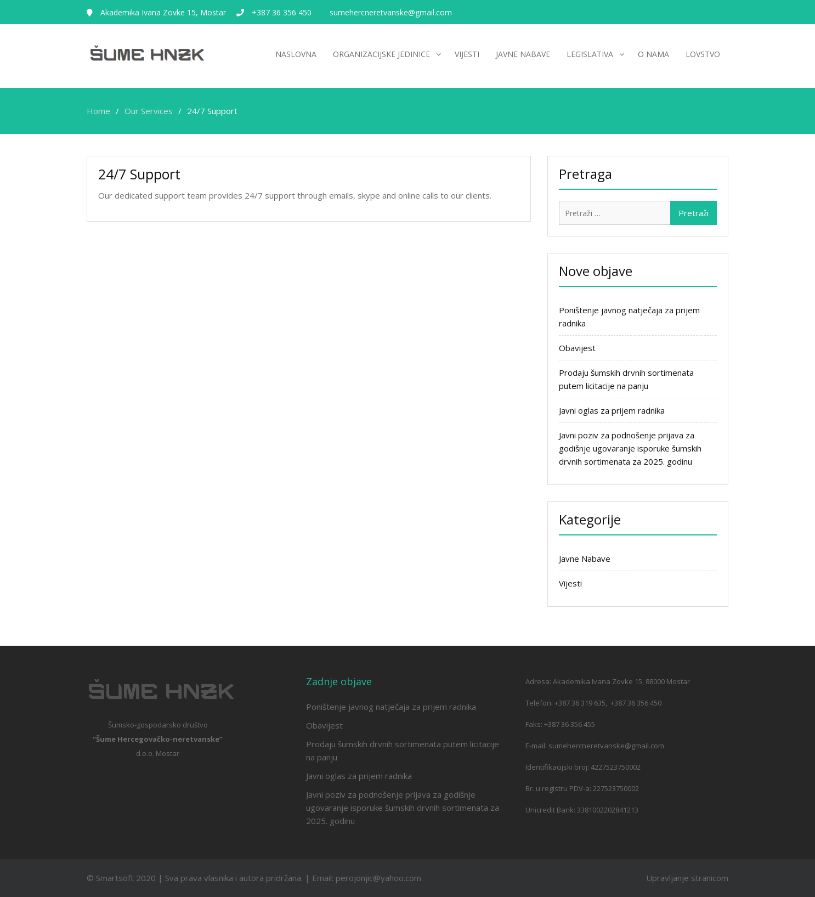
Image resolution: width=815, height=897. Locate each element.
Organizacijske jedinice (381, 54)
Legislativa (590, 54)
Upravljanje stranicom (687, 877)
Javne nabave (523, 54)
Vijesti (467, 54)
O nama (653, 54)
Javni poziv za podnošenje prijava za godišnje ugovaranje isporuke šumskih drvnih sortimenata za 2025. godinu (630, 448)
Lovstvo (703, 54)
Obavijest (577, 347)
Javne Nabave (584, 558)
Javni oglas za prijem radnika (612, 410)
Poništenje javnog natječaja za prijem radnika (391, 706)
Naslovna (295, 54)
